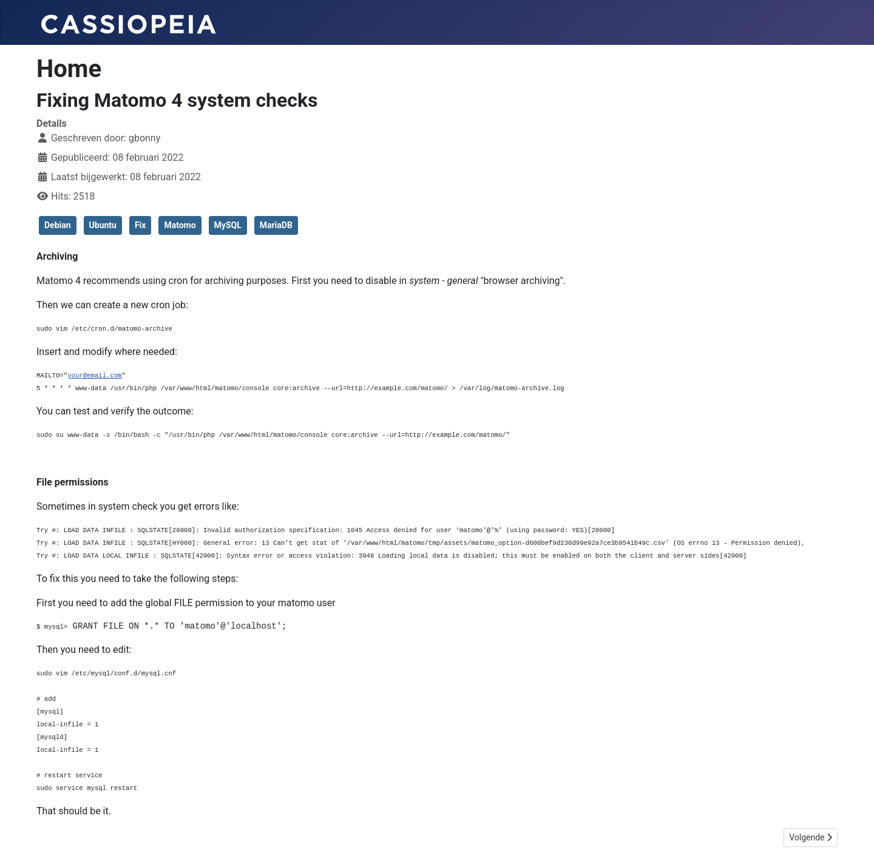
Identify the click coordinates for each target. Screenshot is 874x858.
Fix (140, 225)
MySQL (228, 225)
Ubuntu (103, 225)
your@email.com (94, 375)
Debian (57, 225)
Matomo (179, 225)
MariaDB (276, 225)
